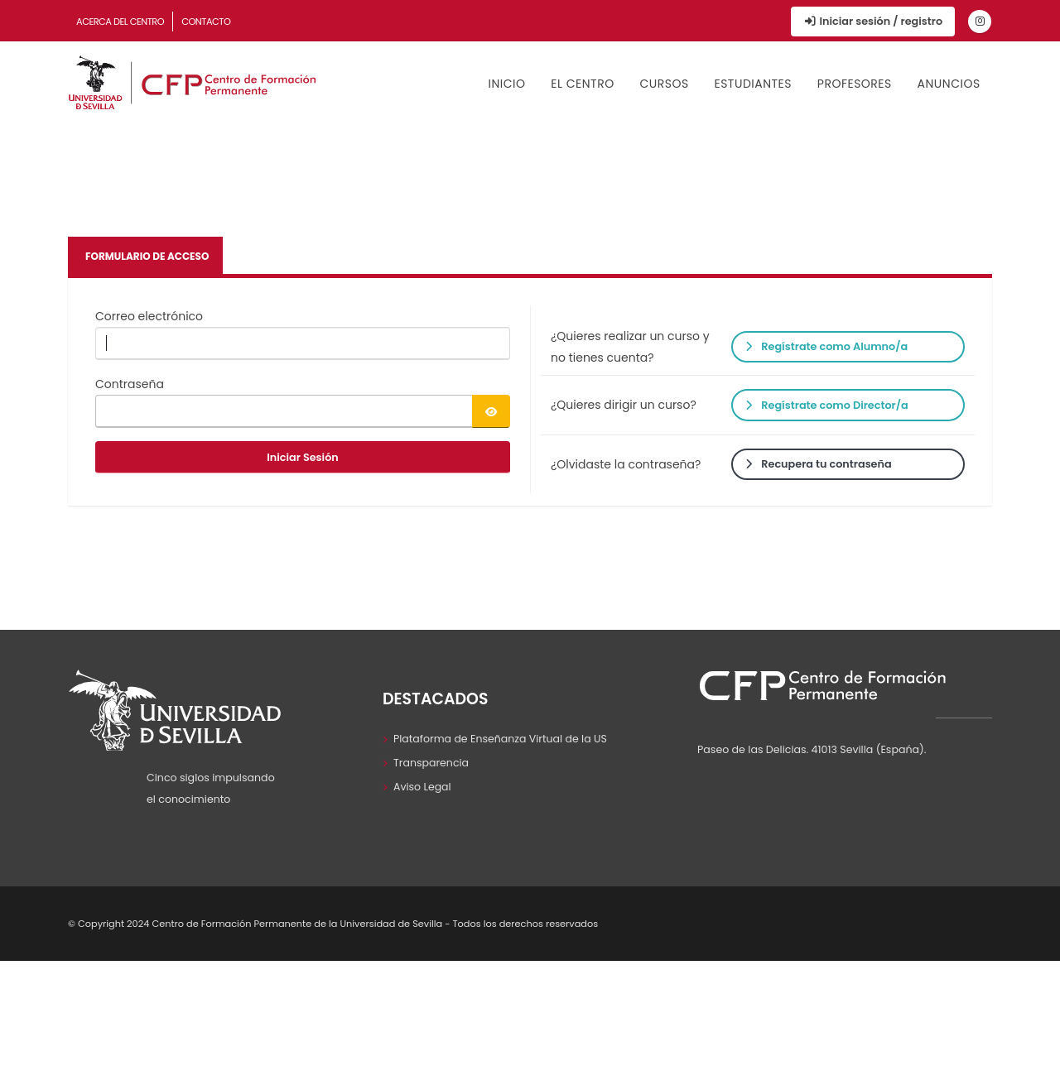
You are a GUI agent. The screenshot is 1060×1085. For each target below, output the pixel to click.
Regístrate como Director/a (826, 405)
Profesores (854, 83)
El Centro (582, 83)
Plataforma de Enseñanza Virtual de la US (500, 739)
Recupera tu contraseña (818, 464)
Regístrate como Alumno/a (826, 346)
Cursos (663, 83)
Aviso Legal (422, 787)
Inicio (507, 83)
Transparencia (431, 763)
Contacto (205, 21)
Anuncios (949, 83)
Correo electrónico (149, 316)
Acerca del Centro (120, 21)
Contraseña (129, 384)
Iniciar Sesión (303, 457)
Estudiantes (753, 83)
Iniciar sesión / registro (872, 21)
